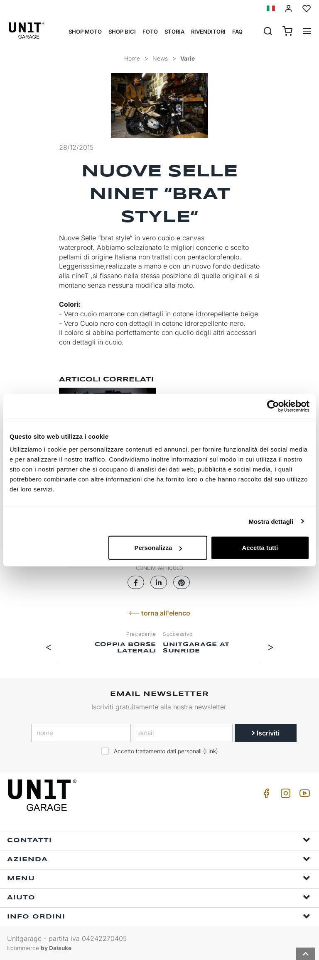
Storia (174, 31)
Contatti (158, 840)
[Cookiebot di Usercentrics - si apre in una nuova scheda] (273, 406)
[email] (183, 733)
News (160, 58)
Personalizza (158, 547)
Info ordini (158, 916)
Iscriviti (266, 733)
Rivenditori (208, 31)
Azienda (158, 859)
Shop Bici (122, 31)
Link (210, 751)
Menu (158, 878)
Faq (237, 31)
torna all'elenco (159, 613)
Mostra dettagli (270, 521)
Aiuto (158, 897)
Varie (187, 58)
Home (132, 58)
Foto (150, 31)
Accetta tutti (260, 547)
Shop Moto (85, 31)
